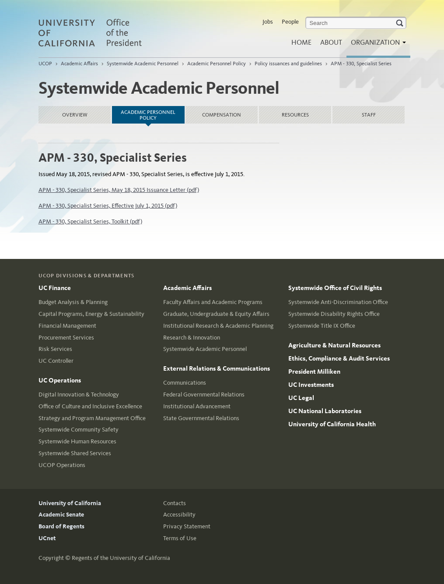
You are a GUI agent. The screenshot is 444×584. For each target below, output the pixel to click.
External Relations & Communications (216, 368)
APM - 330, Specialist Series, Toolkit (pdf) (90, 221)
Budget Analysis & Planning (73, 302)
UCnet (47, 538)
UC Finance (54, 288)
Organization (376, 45)
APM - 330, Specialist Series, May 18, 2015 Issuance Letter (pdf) (118, 190)
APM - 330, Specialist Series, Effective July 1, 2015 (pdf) (107, 205)
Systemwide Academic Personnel (142, 63)
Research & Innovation (191, 337)
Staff (369, 115)
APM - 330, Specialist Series (361, 63)
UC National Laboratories (324, 411)
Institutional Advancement (197, 406)
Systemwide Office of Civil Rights (335, 288)
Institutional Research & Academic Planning (218, 325)
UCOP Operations (61, 465)
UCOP (45, 63)
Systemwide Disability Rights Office (334, 314)
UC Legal (301, 398)
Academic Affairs (79, 63)
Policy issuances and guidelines (288, 63)
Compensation (221, 115)
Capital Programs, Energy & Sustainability (91, 314)
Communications (184, 382)
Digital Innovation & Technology (78, 394)
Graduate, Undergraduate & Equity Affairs (216, 314)
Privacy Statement (186, 526)
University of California (69, 503)
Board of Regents (61, 526)
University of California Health (332, 424)
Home (301, 42)
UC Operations (59, 380)
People (290, 21)
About (331, 42)
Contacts (174, 503)
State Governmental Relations (201, 418)
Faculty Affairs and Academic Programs (212, 302)
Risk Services (55, 349)
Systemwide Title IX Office (321, 325)
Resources (295, 115)
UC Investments (311, 385)
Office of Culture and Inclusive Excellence (90, 406)
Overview (74, 115)
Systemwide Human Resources (77, 441)
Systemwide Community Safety (78, 429)
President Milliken (314, 371)
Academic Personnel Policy (216, 63)
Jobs (267, 21)
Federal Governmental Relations (204, 394)
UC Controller (55, 361)
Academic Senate (61, 514)
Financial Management (67, 325)
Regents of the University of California (121, 558)
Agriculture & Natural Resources (334, 345)
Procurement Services (66, 337)
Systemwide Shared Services (74, 453)
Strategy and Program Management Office (92, 418)
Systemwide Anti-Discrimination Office (338, 302)
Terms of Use (179, 538)
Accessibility (179, 514)
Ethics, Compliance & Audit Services (339, 358)
